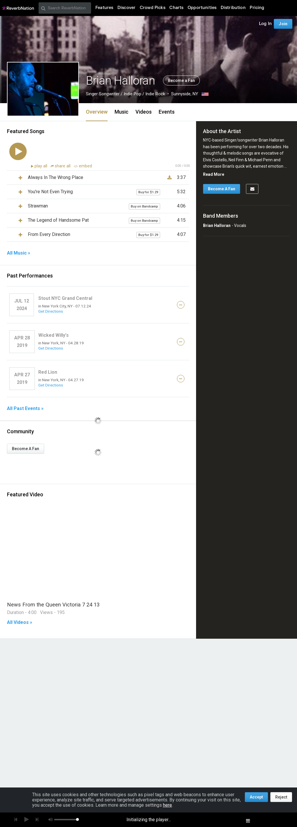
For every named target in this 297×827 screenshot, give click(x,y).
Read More (213, 174)
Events (167, 112)
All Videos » (19, 622)
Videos (143, 112)
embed (83, 166)
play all (41, 166)
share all (61, 166)
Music (121, 112)
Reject (281, 797)
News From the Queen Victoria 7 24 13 (53, 605)
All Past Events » (25, 408)
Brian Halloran (217, 225)
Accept (256, 797)
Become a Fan (181, 80)
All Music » (18, 253)
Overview (97, 112)
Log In (265, 23)
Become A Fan (25, 448)
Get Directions (50, 311)
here (167, 805)
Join (283, 24)
